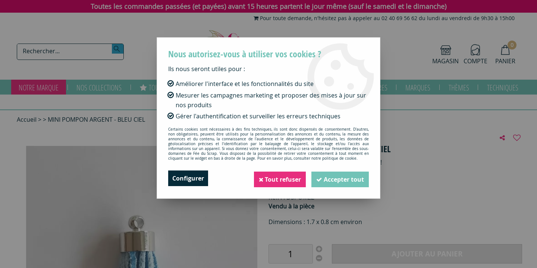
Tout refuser (276, 178)
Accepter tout (339, 178)
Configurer (188, 178)
